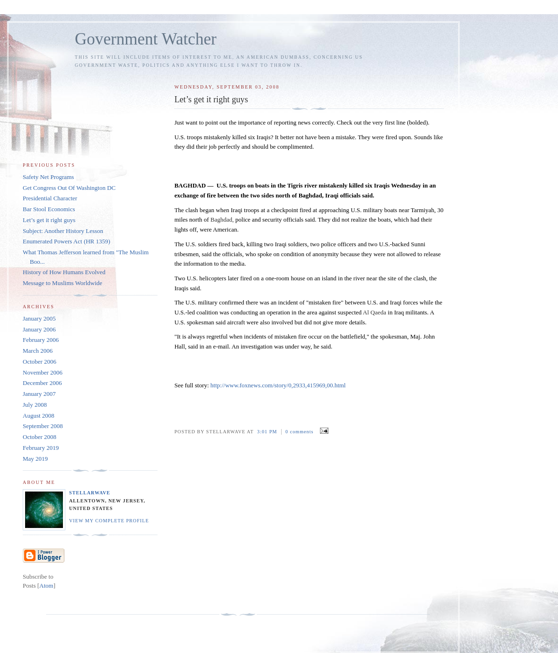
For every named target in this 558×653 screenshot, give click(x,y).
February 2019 (41, 447)
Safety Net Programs (48, 176)
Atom (46, 585)
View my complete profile (109, 520)
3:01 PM (268, 431)
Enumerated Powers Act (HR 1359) (66, 241)
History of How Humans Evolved (64, 272)
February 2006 (41, 339)
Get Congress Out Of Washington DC (69, 187)
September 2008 (43, 425)
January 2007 (39, 393)
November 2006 (42, 372)
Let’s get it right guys (49, 220)
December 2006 (42, 382)
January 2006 (39, 329)
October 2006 (39, 361)
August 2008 (38, 415)
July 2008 (35, 404)
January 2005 (39, 318)
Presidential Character (50, 198)
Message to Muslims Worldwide (62, 282)
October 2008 (39, 436)
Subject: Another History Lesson (63, 230)
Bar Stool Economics (49, 209)
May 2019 (35, 458)
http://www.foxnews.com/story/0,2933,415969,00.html (278, 385)
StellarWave (89, 492)
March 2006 (38, 350)
